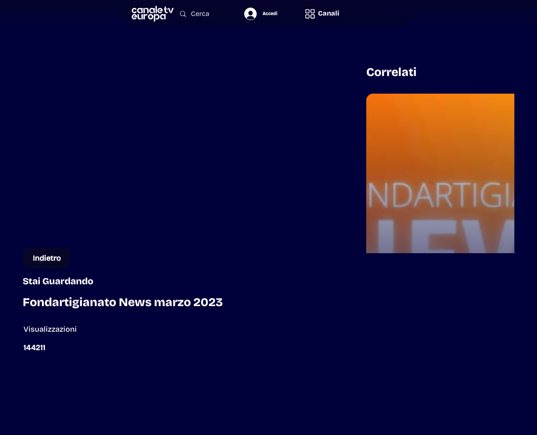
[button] (321, 13)
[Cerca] (203, 14)
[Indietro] (46, 258)
